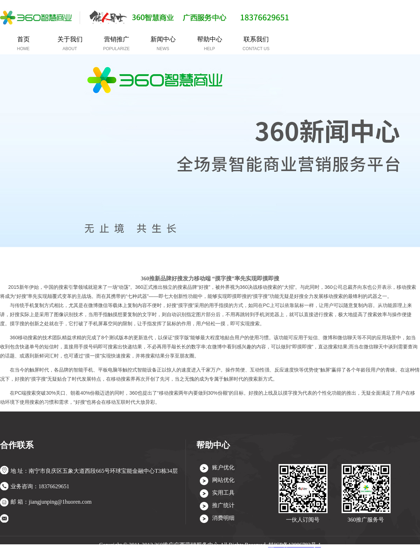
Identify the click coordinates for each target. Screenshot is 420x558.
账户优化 (223, 467)
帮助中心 (209, 43)
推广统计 (223, 505)
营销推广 (116, 43)
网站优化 (223, 480)
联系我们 (256, 43)
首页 (23, 43)
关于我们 (70, 43)
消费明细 (223, 518)
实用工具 (223, 493)
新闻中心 (163, 43)
